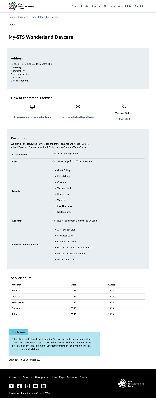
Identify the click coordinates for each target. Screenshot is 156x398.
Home (12, 17)
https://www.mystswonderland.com (32, 117)
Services (96, 6)
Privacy (83, 377)
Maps (62, 377)
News (75, 6)
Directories (109, 6)
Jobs (54, 377)
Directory (23, 17)
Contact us (14, 377)
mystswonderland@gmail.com (78, 117)
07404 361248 (123, 119)
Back (12, 24)
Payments (72, 377)
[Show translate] (140, 6)
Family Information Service (44, 17)
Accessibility (124, 6)
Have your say (42, 377)
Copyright (28, 377)
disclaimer (33, 349)
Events (84, 6)
